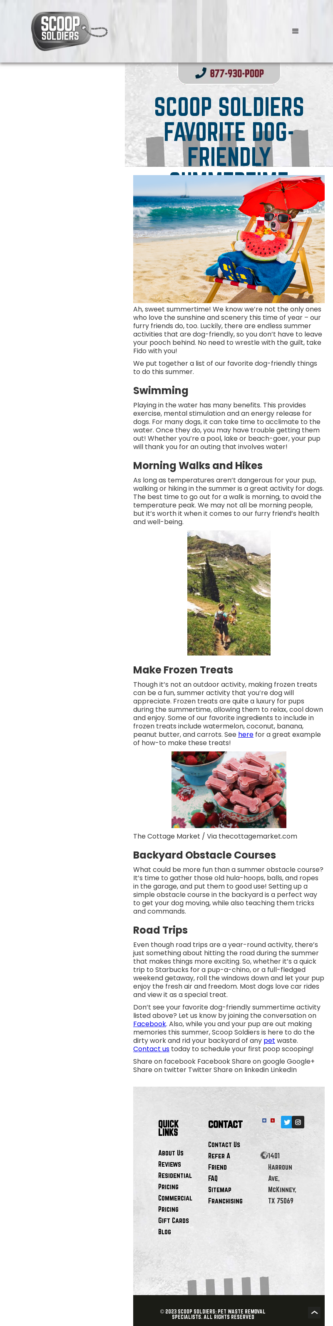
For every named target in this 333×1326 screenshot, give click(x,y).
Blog (164, 1232)
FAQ (213, 1178)
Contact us (151, 1049)
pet (269, 1040)
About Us (171, 1153)
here (245, 734)
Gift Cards (173, 1220)
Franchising (225, 1201)
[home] (141, 31)
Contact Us (224, 1144)
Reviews (169, 1164)
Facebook (149, 1024)
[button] (295, 31)
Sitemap (219, 1189)
